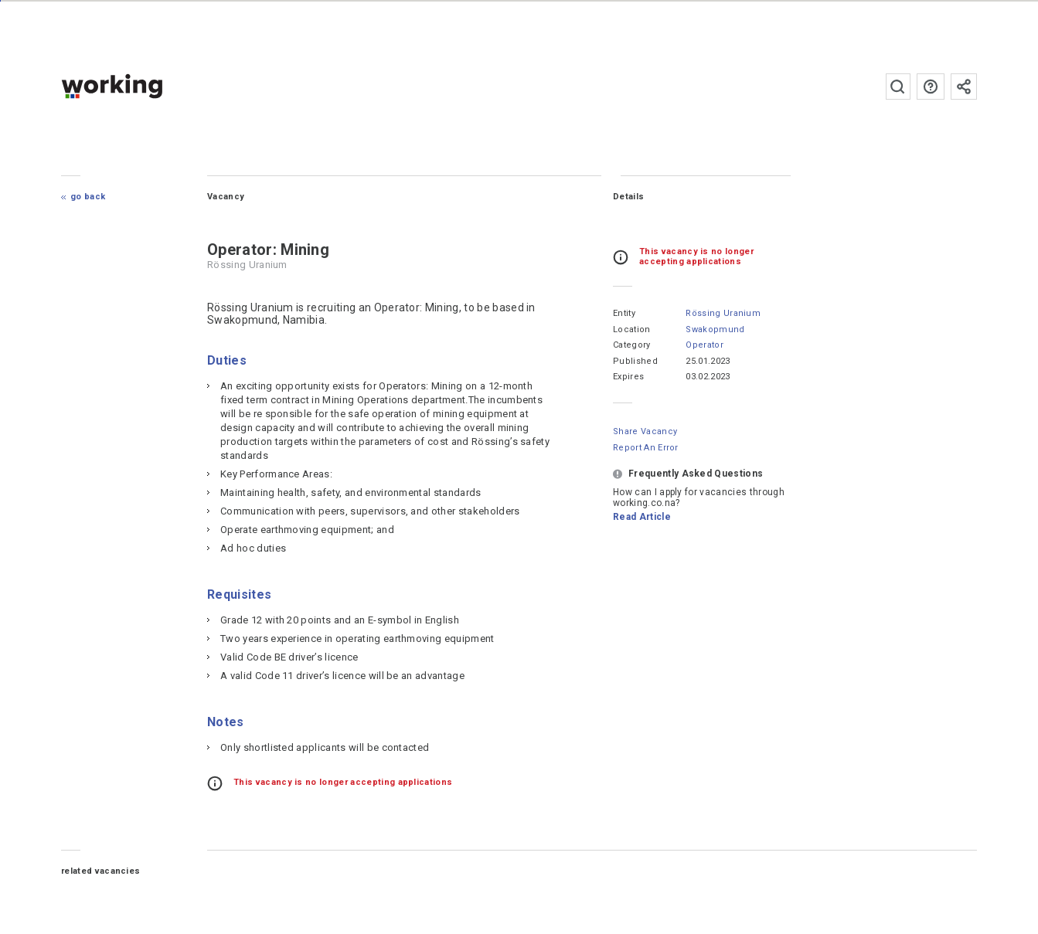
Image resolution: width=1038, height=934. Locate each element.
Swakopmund (715, 329)
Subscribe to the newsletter (964, 86)
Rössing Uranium (723, 313)
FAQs (930, 86)
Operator (704, 345)
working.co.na (142, 86)
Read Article (642, 516)
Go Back (87, 197)
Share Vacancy (645, 431)
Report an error (646, 448)
